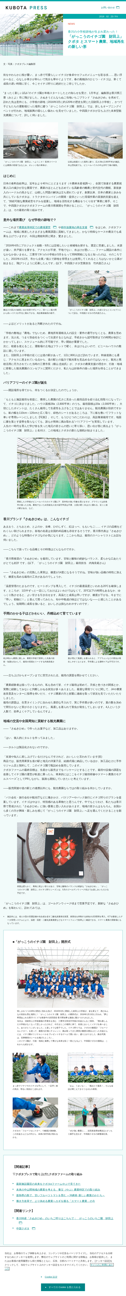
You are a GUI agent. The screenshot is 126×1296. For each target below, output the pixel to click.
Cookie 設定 (51, 1278)
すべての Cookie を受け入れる (65, 1288)
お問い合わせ (110, 7)
